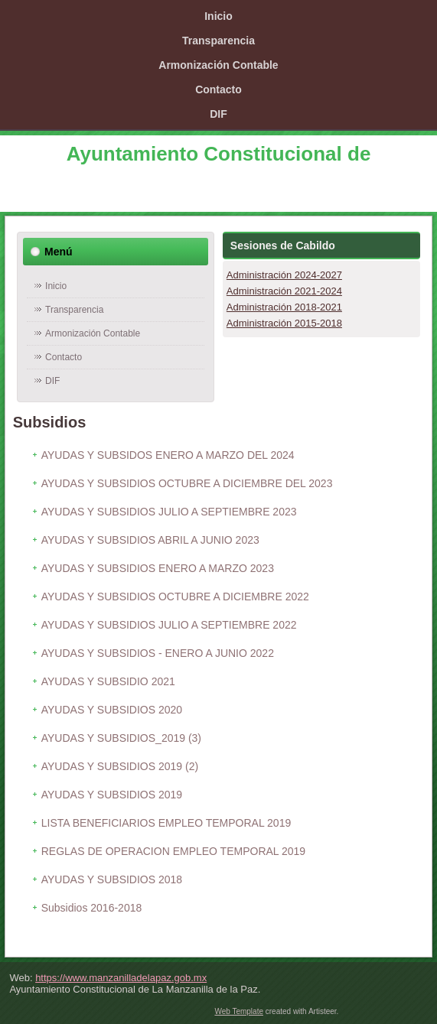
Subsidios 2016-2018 (91, 908)
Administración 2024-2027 (284, 275)
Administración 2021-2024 (284, 291)
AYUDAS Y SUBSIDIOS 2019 (111, 794)
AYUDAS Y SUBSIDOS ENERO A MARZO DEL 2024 (168, 455)
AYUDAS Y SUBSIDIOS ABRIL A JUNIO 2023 (150, 540)
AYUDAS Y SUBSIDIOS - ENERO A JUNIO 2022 (157, 653)
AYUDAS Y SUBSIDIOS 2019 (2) (119, 766)
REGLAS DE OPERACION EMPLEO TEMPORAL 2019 (173, 851)
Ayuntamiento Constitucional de (219, 153)
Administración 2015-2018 (284, 323)
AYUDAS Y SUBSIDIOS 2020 (111, 710)
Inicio (218, 16)
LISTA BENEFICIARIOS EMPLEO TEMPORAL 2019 (166, 823)
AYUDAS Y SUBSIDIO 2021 (108, 681)
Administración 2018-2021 (284, 307)
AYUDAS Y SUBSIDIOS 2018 (111, 879)
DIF (218, 114)
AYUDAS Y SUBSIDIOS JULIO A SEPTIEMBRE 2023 (169, 511)
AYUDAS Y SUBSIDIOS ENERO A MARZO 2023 (157, 568)
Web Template (238, 1011)
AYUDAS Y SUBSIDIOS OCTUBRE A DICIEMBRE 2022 (175, 596)
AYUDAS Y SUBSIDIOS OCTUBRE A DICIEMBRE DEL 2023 (187, 483)
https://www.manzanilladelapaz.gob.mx (121, 977)
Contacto (218, 89)
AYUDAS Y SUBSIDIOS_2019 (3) (121, 738)
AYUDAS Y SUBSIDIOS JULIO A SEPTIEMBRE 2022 (169, 625)
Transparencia (218, 40)
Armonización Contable (218, 65)
